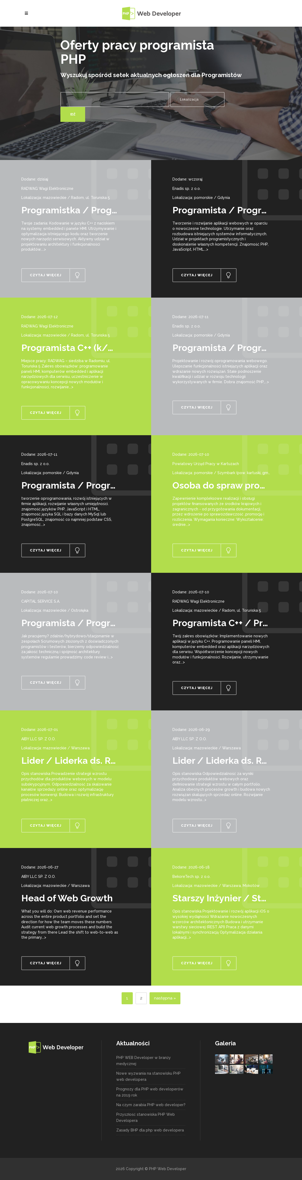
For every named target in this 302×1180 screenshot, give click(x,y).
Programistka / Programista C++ (91, 210)
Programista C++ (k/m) (70, 347)
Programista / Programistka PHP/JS (101, 485)
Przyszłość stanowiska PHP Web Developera (145, 1117)
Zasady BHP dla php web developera (150, 1130)
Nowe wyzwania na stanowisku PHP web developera (148, 1076)
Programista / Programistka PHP (93, 623)
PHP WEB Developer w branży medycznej (143, 1060)
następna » (165, 998)
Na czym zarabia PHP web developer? (150, 1105)
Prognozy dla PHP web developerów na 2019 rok (149, 1092)
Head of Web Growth (67, 898)
